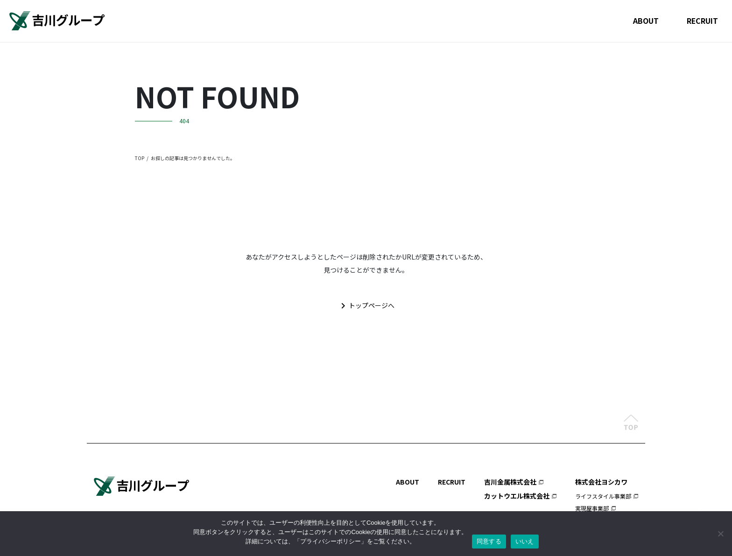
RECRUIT (702, 20)
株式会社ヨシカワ (601, 481)
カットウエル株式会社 (516, 495)
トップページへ (366, 305)
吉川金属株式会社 (510, 481)
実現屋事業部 (592, 508)
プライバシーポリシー (330, 541)
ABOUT (645, 20)
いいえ (524, 541)
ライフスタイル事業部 (603, 496)
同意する (489, 541)
